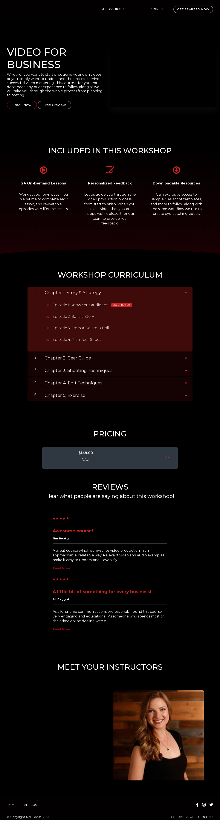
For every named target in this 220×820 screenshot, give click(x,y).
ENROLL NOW (155, 455)
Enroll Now (21, 105)
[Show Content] (185, 289)
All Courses (127, 9)
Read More (61, 565)
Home (11, 802)
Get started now (193, 9)
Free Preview (57, 105)
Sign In (160, 9)
